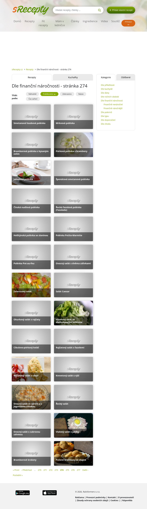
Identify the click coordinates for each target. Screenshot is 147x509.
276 (73, 470)
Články (75, 21)
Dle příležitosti (107, 85)
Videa (104, 21)
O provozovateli (126, 497)
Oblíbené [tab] (125, 77)
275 (67, 470)
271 (45, 470)
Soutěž (115, 21)
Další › (85, 470)
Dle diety (105, 92)
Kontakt (112, 497)
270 (39, 470)
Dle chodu (106, 124)
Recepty (30, 21)
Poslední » (18, 475)
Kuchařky (73, 77)
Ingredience (90, 21)
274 (61, 470)
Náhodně (32, 94)
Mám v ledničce (60, 23)
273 (56, 470)
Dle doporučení (108, 120)
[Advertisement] (73, 48)
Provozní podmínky (96, 497)
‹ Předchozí (26, 470)
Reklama (79, 497)
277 (78, 470)
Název (81, 94)
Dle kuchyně (106, 89)
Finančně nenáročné (113, 104)
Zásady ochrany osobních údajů (92, 500)
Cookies (114, 500)
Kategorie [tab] (106, 77)
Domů (17, 21)
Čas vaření (33, 99)
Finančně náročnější (113, 108)
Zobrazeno (67, 94)
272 (50, 470)
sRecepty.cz (17, 69)
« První (16, 470)
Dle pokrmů (106, 112)
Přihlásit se (128, 23)
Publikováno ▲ (49, 94)
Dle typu (105, 116)
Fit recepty (43, 23)
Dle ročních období (110, 96)
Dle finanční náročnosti (112, 100)
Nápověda (127, 500)
